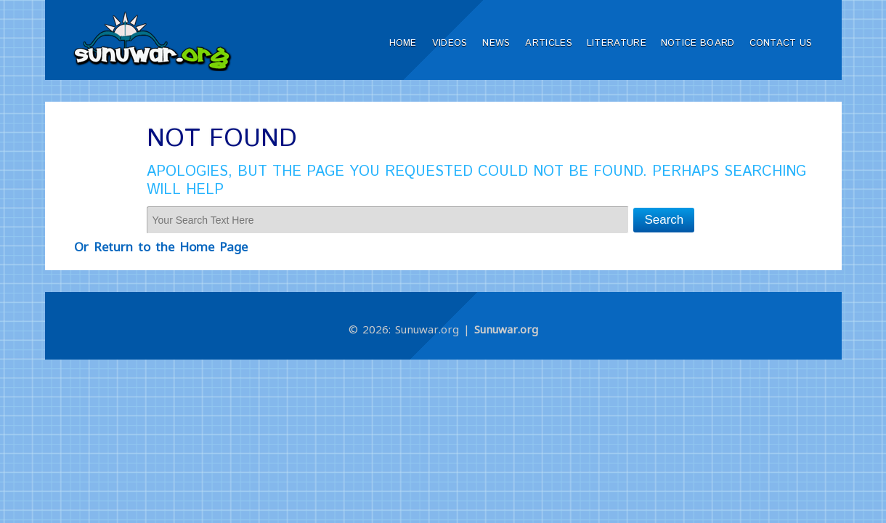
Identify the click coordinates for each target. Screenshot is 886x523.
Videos (450, 43)
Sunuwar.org (506, 329)
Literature (616, 43)
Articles (548, 43)
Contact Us (781, 43)
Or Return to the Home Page (161, 246)
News (496, 43)
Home (403, 43)
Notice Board (698, 43)
